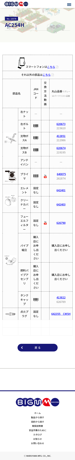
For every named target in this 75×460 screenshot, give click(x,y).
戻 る (38, 347)
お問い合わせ (37, 443)
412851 (60, 136)
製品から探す (37, 417)
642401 (60, 190)
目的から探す (37, 421)
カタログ (37, 434)
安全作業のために (37, 430)
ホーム (37, 413)
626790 (60, 223)
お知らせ (37, 438)
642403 (60, 204)
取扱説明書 (37, 425)
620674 (60, 148)
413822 (60, 297)
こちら (51, 67)
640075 (61, 174)
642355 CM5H (60, 314)
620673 (60, 124)
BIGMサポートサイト (16, 4)
